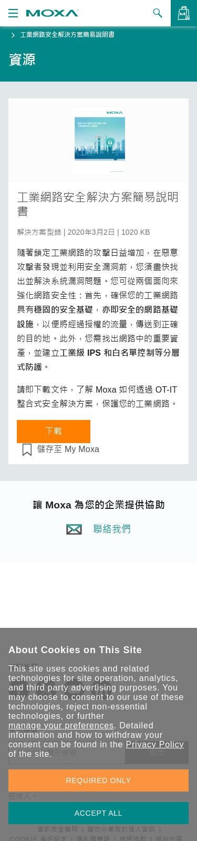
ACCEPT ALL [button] (99, 813)
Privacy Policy (155, 744)
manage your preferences (61, 725)
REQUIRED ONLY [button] (98, 780)
